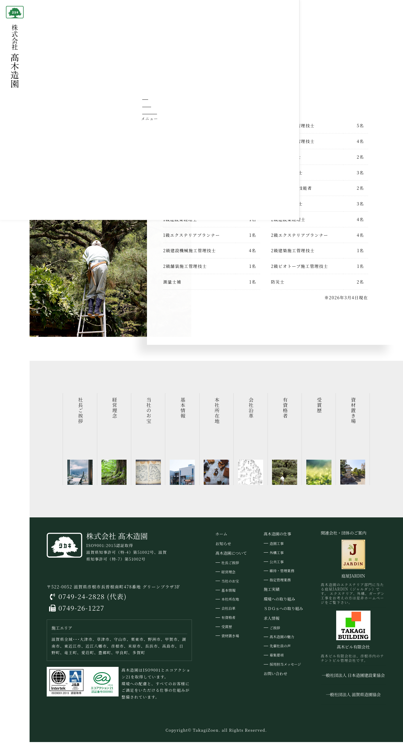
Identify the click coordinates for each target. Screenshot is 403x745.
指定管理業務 (280, 583)
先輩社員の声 (280, 649)
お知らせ (223, 546)
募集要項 (277, 658)
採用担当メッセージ (285, 667)
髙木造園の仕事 (277, 537)
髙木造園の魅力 (282, 640)
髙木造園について (87, 9)
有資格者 (228, 621)
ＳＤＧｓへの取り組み (283, 611)
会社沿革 (228, 611)
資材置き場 (230, 639)
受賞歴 (226, 630)
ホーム (54, 9)
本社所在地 (230, 602)
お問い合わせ (275, 676)
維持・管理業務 (282, 574)
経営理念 (228, 575)
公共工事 (277, 565)
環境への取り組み (279, 602)
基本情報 (228, 593)
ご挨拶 (275, 631)
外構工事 (277, 555)
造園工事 (277, 546)
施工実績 (271, 592)
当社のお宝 (230, 584)
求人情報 (271, 621)
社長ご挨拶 (230, 566)
